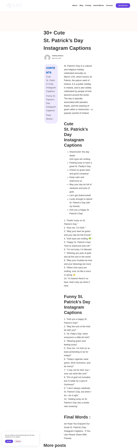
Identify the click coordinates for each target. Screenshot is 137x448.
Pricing (88, 5)
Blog (81, 5)
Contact (109, 5)
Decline (18, 441)
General (14, 290)
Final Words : (16, 81)
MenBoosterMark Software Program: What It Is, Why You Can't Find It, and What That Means (68, 285)
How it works (98, 5)
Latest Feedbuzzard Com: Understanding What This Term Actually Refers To (26, 338)
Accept (9, 441)
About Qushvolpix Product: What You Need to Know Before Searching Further (109, 338)
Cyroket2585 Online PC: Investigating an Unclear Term (66, 338)
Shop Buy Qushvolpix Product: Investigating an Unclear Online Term (108, 284)
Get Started (123, 5)
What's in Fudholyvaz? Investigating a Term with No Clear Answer (26, 284)
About (74, 5)
